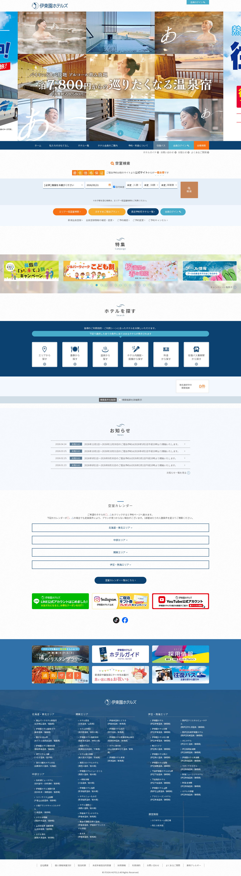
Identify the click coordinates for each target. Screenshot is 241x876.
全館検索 (201, 145)
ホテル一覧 (83, 145)
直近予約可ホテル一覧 (142, 211)
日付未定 (120, 186)
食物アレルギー (194, 865)
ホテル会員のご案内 (108, 145)
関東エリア (119, 552)
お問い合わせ (167, 152)
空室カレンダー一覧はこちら (119, 580)
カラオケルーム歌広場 (161, 820)
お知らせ (182, 152)
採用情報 (121, 865)
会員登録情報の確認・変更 (99, 220)
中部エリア (119, 540)
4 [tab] (101, 285)
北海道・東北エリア (119, 527)
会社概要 (44, 865)
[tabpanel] (120, 76)
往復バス (161, 145)
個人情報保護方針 (63, 865)
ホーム (38, 145)
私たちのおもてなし (59, 145)
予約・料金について (138, 145)
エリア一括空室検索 (69, 211)
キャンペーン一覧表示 (221, 287)
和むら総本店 (157, 825)
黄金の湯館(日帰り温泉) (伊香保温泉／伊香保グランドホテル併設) (91, 825)
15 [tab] (154, 285)
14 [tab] (149, 285)
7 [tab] (116, 285)
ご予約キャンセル (157, 220)
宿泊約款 (82, 865)
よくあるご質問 (199, 152)
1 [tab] (118, 124)
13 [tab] (144, 285)
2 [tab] (123, 124)
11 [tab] (135, 285)
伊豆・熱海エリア (119, 564)
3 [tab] (97, 285)
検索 (189, 191)
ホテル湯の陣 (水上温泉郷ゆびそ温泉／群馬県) (120, 749)
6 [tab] (111, 285)
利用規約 (136, 865)
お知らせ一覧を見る (176, 472)
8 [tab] (120, 285)
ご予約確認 (122, 220)
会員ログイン (196, 2)
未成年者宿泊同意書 (102, 865)
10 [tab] (130, 285)
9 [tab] (125, 285)
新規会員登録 (74, 220)
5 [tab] (106, 285)
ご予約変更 (138, 220)
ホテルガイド (149, 152)
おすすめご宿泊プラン (106, 211)
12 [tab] (140, 285)
